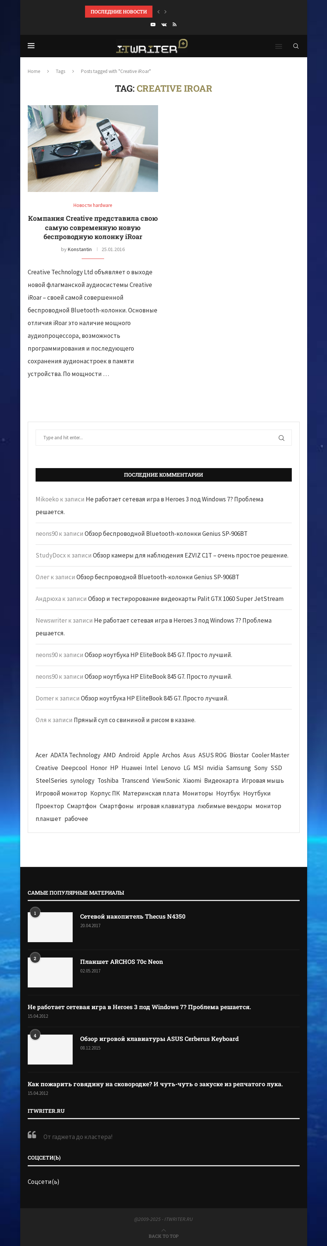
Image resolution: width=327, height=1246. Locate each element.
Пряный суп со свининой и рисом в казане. (135, 720)
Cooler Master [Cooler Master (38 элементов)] (270, 755)
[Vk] (164, 24)
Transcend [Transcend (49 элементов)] (135, 780)
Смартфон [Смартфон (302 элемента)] (82, 806)
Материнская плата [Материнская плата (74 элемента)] (151, 793)
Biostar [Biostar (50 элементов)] (239, 755)
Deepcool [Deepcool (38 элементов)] (74, 768)
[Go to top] (164, 1235)
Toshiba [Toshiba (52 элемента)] (107, 780)
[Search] (296, 46)
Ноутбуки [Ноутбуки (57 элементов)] (257, 793)
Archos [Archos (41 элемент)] (171, 755)
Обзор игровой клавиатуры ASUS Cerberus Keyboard (159, 1038)
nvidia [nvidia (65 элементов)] (215, 768)
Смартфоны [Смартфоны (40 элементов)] (117, 806)
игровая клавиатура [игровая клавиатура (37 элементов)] (165, 806)
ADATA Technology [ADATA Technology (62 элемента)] (75, 755)
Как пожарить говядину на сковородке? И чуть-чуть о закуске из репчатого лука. (155, 1084)
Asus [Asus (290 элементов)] (189, 755)
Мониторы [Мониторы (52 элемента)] (197, 793)
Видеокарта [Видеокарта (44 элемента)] (221, 780)
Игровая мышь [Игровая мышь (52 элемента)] (263, 780)
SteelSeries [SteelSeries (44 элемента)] (51, 780)
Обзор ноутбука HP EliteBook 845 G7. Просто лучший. (158, 655)
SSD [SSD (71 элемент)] (276, 768)
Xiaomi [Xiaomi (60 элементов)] (192, 780)
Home (34, 71)
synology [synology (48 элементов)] (82, 780)
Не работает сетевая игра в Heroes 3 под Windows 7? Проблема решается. (139, 1007)
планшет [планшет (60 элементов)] (48, 819)
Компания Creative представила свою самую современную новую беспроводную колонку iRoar (93, 227)
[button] (158, 12)
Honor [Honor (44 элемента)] (98, 768)
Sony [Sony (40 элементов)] (260, 768)
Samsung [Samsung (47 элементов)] (238, 768)
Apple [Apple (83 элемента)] (151, 755)
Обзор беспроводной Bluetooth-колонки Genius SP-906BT (166, 533)
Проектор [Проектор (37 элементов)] (50, 806)
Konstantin (80, 249)
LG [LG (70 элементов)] (187, 768)
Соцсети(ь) (44, 1182)
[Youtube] (153, 24)
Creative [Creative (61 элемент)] (47, 768)
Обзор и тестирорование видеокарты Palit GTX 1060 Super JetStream (186, 599)
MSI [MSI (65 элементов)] (198, 768)
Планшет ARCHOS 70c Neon (121, 961)
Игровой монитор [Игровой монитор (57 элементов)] (61, 793)
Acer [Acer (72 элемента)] (42, 755)
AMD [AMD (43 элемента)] (109, 755)
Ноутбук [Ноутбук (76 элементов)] (228, 793)
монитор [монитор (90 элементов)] (268, 806)
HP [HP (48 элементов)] (114, 768)
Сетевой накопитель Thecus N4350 (132, 916)
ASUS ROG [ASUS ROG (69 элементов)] (213, 755)
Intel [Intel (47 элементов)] (151, 768)
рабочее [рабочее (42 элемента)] (76, 819)
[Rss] (174, 24)
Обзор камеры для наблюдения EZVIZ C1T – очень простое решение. (190, 555)
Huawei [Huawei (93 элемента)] (131, 768)
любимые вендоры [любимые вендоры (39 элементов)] (224, 806)
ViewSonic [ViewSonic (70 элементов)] (166, 780)
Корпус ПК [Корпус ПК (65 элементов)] (105, 793)
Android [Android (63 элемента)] (129, 755)
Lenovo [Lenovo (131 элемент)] (171, 768)
